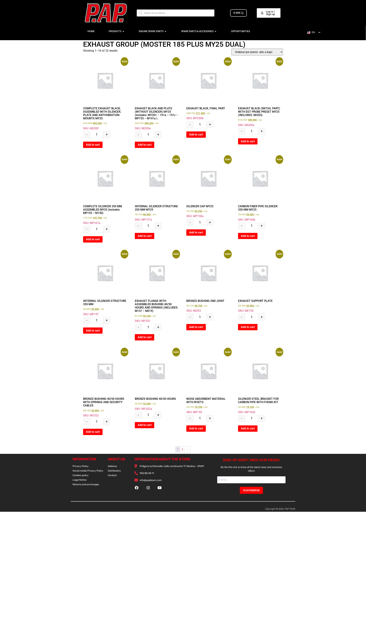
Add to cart (93, 144)
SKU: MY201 (157, 287)
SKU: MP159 (208, 381)
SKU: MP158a (208, 187)
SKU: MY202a (157, 379)
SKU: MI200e (157, 94)
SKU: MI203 (208, 281)
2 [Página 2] (182, 449)
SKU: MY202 (105, 383)
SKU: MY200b (208, 89)
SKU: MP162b (260, 381)
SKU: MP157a (157, 188)
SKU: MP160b (260, 188)
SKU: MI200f (105, 94)
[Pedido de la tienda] (257, 52)
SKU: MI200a (260, 92)
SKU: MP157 (105, 283)
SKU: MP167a (105, 190)
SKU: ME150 (260, 281)
